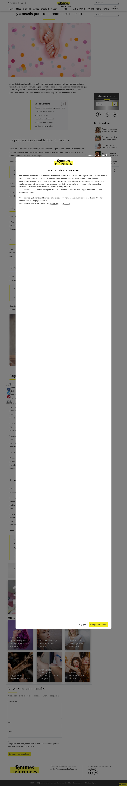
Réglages (82, 624)
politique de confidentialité (59, 203)
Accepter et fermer (98, 624)
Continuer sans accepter (96, 155)
